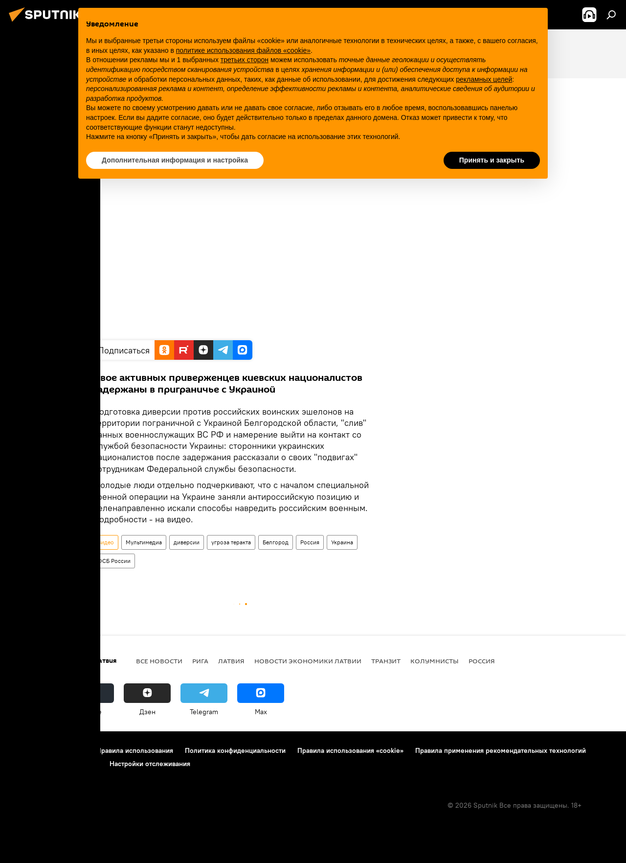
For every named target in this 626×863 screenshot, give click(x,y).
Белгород (276, 542)
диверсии (187, 542)
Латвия (231, 660)
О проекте (26, 750)
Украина (342, 542)
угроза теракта (231, 542)
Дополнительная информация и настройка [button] (175, 160)
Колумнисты (434, 660)
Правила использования (134, 750)
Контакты (70, 750)
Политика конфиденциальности (235, 750)
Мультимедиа (144, 542)
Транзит (386, 660)
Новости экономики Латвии (307, 660)
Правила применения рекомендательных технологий (500, 750)
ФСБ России (114, 560)
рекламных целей (484, 79)
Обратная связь (73, 763)
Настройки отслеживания (150, 763)
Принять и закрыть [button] (491, 160)
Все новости (159, 660)
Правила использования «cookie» (350, 750)
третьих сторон (244, 60)
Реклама (23, 763)
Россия (309, 542)
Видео (105, 542)
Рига (200, 660)
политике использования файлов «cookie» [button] (243, 50)
